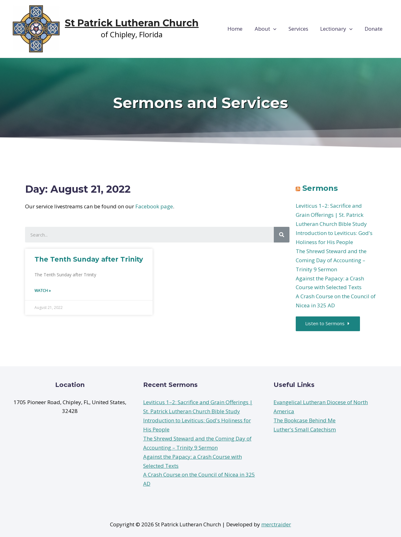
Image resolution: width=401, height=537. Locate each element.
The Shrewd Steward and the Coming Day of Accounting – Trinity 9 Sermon (331, 260)
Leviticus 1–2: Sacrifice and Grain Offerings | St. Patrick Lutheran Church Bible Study (331, 214)
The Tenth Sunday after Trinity (88, 259)
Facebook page (154, 206)
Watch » (42, 290)
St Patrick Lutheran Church (132, 23)
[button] (328, 323)
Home (241, 28)
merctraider (276, 524)
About (270, 28)
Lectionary (338, 28)
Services (302, 28)
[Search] (281, 234)
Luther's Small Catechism (304, 429)
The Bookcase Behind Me (304, 420)
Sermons (320, 188)
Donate (374, 28)
